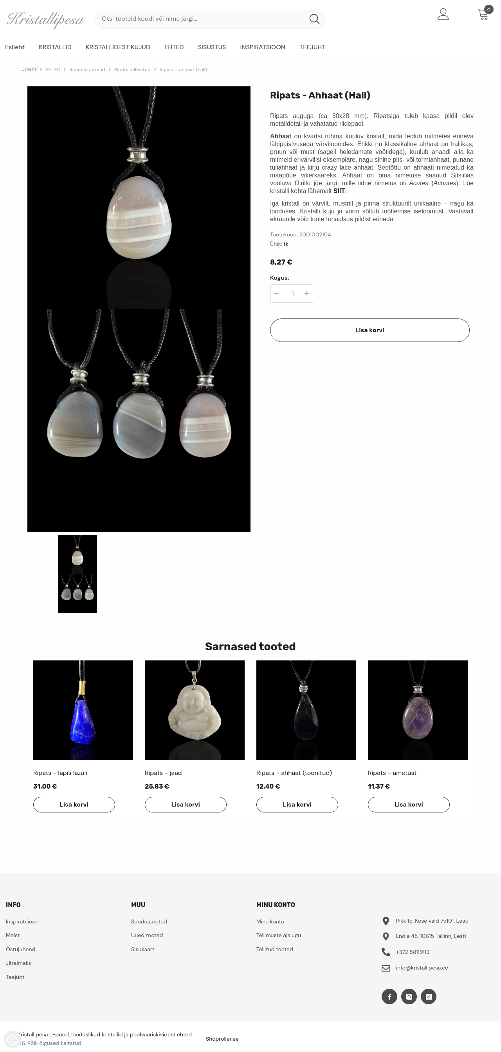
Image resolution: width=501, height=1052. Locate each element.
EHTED (52, 69)
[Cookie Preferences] (13, 1039)
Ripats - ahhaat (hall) (183, 69)
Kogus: (279, 278)
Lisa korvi (369, 330)
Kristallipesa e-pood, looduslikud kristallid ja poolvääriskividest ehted (105, 1034)
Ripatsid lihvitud (132, 69)
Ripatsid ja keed (87, 69)
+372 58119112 (413, 951)
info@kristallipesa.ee (422, 967)
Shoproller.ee (222, 1038)
